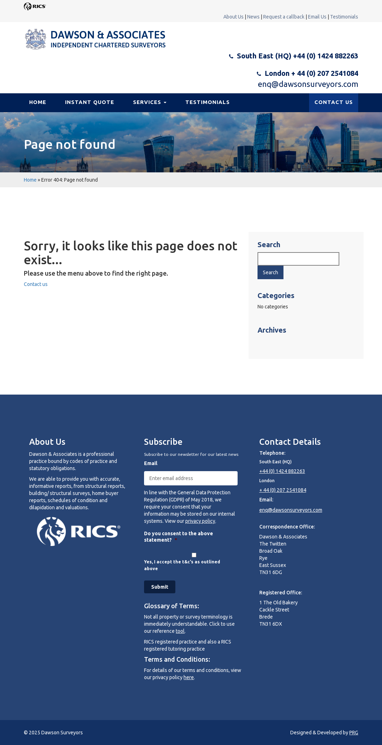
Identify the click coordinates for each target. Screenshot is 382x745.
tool (180, 631)
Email (150, 463)
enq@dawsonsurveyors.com (308, 83)
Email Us (317, 17)
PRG (353, 732)
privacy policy (200, 521)
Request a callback (283, 17)
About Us (233, 17)
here (189, 677)
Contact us (36, 284)
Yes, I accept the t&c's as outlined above (182, 565)
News (253, 17)
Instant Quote (89, 102)
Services (149, 102)
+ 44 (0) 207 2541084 (282, 490)
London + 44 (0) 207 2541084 (311, 73)
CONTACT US (333, 102)
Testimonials (344, 17)
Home (37, 102)
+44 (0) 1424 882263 (282, 471)
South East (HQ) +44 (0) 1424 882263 (297, 56)
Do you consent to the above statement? (178, 537)
